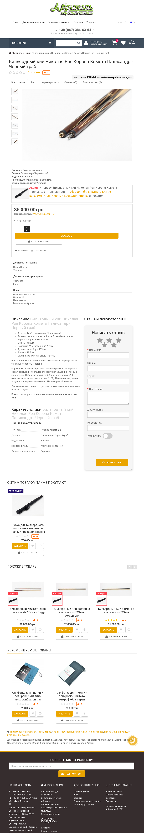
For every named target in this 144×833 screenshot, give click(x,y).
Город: (91, 363)
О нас (16, 22)
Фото (33, 82)
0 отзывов (34, 72)
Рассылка (111, 788)
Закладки (111, 785)
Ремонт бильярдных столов (87, 788)
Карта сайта (47, 821)
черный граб (59, 719)
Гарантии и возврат (51, 825)
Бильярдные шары (50, 801)
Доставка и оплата (33, 22)
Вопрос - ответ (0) (92, 82)
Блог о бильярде (49, 779)
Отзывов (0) (70, 82)
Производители (81, 779)
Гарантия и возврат (59, 22)
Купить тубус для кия (84, 791)
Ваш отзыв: (96, 376)
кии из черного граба (92, 719)
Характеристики (50, 82)
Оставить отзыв (112, 449)
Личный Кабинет (114, 779)
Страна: (91, 350)
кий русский (24, 722)
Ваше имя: (95, 337)
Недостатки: (94, 410)
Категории (31, 43)
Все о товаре (18, 82)
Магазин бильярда (50, 791)
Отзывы (78, 22)
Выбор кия (46, 782)
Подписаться (71, 761)
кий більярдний (112, 719)
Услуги (91, 22)
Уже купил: (94, 423)
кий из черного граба (21, 719)
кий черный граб (42, 719)
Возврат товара (49, 818)
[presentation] (111, 435)
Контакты (46, 815)
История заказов (114, 782)
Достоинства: (95, 397)
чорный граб (73, 719)
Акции (77, 782)
